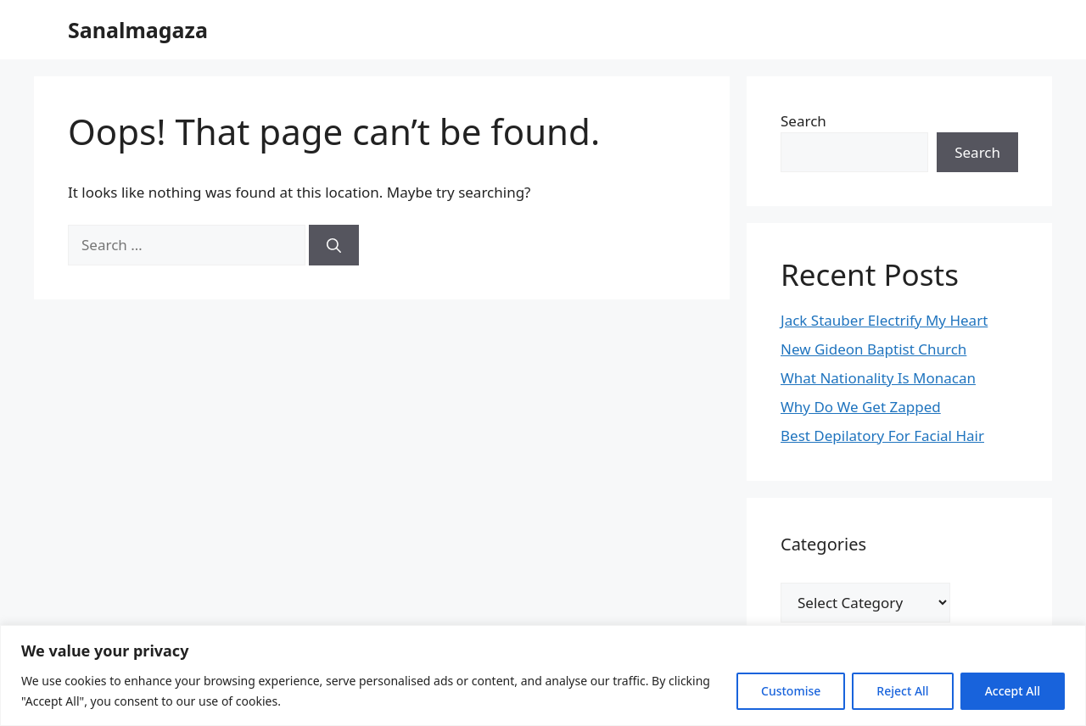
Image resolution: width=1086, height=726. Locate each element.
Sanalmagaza (138, 29)
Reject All (902, 691)
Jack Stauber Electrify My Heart (884, 320)
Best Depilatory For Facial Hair (882, 435)
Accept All (1012, 691)
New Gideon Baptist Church (873, 349)
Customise (790, 691)
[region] (543, 675)
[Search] (334, 245)
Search (803, 121)
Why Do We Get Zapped (861, 406)
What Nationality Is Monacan (878, 378)
